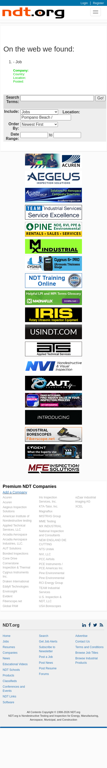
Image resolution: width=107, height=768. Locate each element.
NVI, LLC (45, 554)
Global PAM (10, 606)
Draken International (16, 581)
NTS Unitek (46, 549)
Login (84, 3)
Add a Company (15, 492)
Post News (46, 662)
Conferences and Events (14, 689)
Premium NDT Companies (29, 486)
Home (6, 636)
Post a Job (46, 657)
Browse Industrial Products (86, 660)
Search (43, 636)
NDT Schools (11, 670)
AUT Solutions (12, 548)
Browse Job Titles (86, 652)
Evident (7, 596)
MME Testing (47, 521)
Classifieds (10, 681)
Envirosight (10, 591)
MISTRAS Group (50, 516)
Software (8, 702)
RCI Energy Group (51, 583)
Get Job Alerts (48, 641)
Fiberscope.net (12, 601)
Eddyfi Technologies (16, 586)
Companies (10, 652)
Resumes (9, 647)
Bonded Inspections (15, 553)
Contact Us (82, 641)
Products (8, 675)
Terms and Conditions (89, 647)
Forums (44, 674)
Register (98, 3)
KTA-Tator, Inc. (48, 506)
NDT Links (9, 696)
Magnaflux (45, 511)
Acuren (7, 497)
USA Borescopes (50, 606)
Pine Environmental (51, 573)
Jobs (6, 641)
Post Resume (47, 668)
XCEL (79, 506)
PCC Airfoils (46, 559)
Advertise (81, 636)
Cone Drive (10, 558)
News (6, 658)
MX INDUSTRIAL (50, 526)
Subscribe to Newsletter (47, 649)
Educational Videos (15, 664)
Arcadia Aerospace (15, 534)
